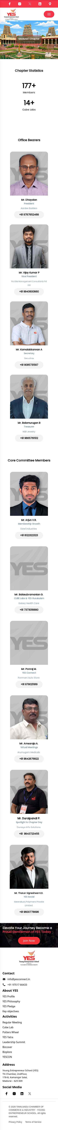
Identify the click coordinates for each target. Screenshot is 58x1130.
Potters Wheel (10, 1032)
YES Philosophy (11, 1001)
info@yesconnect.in (18, 979)
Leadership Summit (13, 1042)
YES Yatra (7, 1037)
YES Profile (8, 996)
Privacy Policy (15, 1122)
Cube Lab (7, 1027)
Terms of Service (33, 1122)
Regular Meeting (12, 1022)
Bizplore (7, 1052)
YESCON (7, 1057)
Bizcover (7, 1047)
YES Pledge (8, 1006)
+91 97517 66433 (17, 984)
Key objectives (10, 1011)
